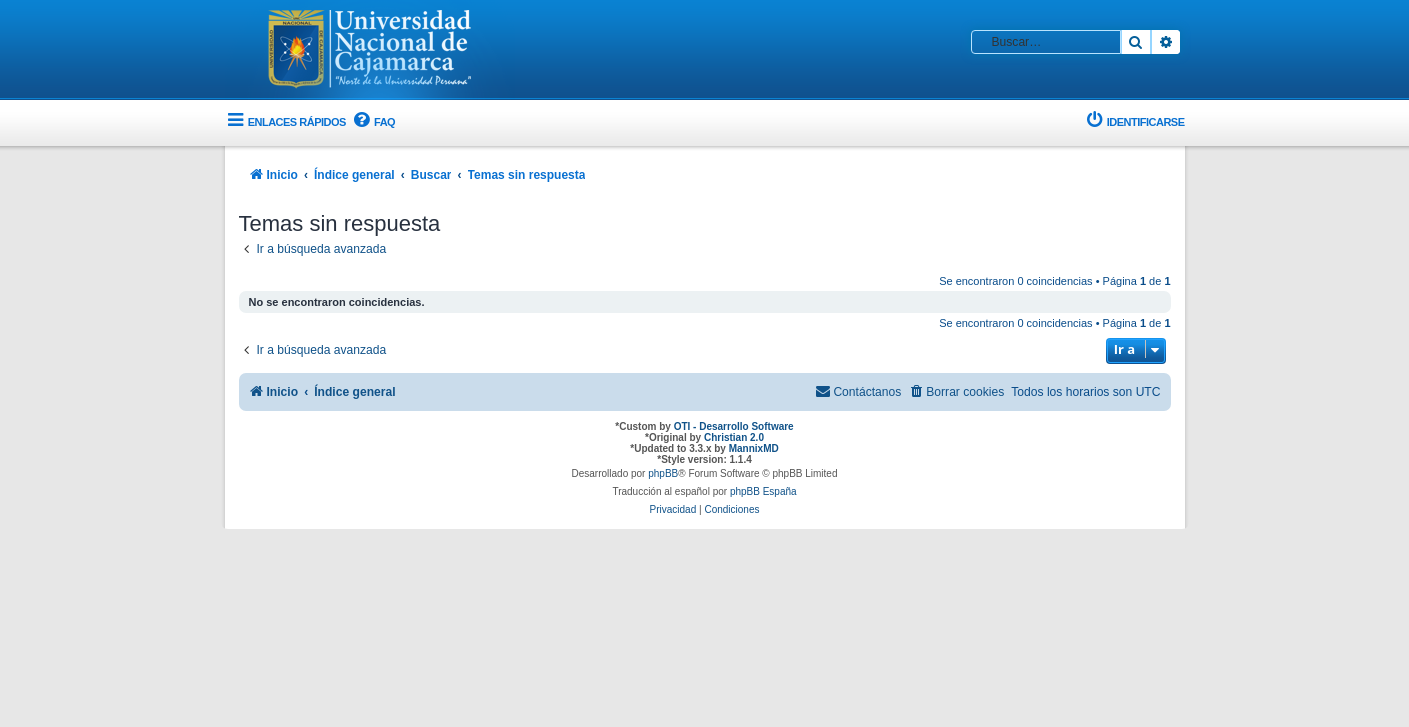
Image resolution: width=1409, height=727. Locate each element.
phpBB (663, 473)
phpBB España (763, 491)
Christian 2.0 (734, 437)
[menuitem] (373, 122)
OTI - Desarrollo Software (734, 426)
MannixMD (754, 448)
